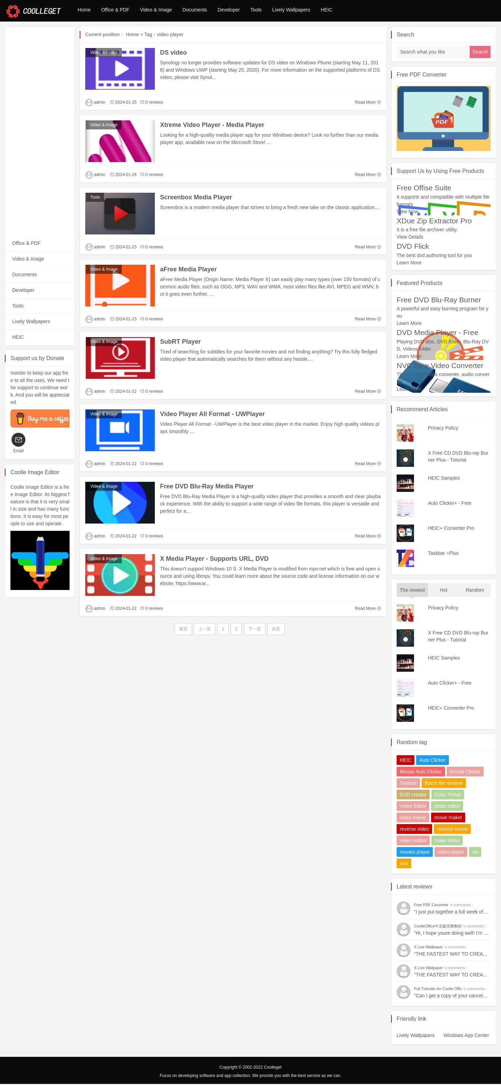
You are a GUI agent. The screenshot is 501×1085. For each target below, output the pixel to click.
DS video (173, 53)
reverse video (414, 830)
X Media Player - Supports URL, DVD (214, 559)
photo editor (447, 807)
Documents (206, 11)
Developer (244, 11)
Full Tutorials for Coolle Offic (438, 990)
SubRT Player (180, 342)
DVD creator (413, 795)
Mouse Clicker (465, 772)
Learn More (409, 263)
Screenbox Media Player (196, 198)
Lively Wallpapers (313, 11)
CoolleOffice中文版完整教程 (438, 927)
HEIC (352, 11)
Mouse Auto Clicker (421, 772)
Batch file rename (444, 784)
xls (475, 853)
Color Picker (448, 795)
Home (85, 11)
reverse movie (452, 830)
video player (451, 853)
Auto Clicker (432, 761)
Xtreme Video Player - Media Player (212, 125)
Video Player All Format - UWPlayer (212, 415)
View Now (407, 212)
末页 (276, 630)
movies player (415, 853)
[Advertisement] (40, 132)
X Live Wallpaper (429, 948)
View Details (410, 238)
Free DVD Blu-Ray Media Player (207, 487)
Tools (274, 11)
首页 (183, 630)
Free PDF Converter (422, 76)
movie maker (448, 818)
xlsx (404, 864)
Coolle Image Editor (34, 473)
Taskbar (408, 784)
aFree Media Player (188, 270)
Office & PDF (120, 11)
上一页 (204, 630)
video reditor (413, 841)
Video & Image (165, 11)
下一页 (254, 630)
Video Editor (413, 807)
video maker (413, 818)
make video (447, 841)
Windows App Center (466, 1036)
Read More (368, 103)
